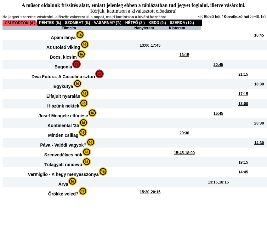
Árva (63, 184)
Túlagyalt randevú (63, 164)
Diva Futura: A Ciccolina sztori (63, 76)
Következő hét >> (239, 17)
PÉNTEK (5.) (50, 22)
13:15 (184, 55)
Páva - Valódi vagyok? (63, 145)
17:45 (156, 45)
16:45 (259, 35)
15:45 (218, 113)
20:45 (218, 64)
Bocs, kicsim (63, 57)
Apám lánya (63, 37)
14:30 (259, 143)
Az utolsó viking (63, 47)
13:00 (145, 45)
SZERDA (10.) (182, 22)
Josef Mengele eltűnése (63, 115)
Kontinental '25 (63, 125)
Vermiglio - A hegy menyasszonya (63, 174)
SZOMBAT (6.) (77, 22)
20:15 (156, 192)
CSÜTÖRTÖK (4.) (20, 23)
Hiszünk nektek (63, 105)
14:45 (243, 172)
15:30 (145, 192)
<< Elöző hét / (211, 17)
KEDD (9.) (157, 22)
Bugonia (63, 66)
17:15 (243, 94)
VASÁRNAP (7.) (108, 22)
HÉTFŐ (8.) (135, 22)
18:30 (259, 84)
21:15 (243, 74)
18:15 (224, 182)
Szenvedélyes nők (63, 154)
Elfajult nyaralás (63, 96)
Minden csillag (63, 135)
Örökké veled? (63, 193)
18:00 (190, 153)
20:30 (259, 123)
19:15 (243, 162)
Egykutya (63, 86)
